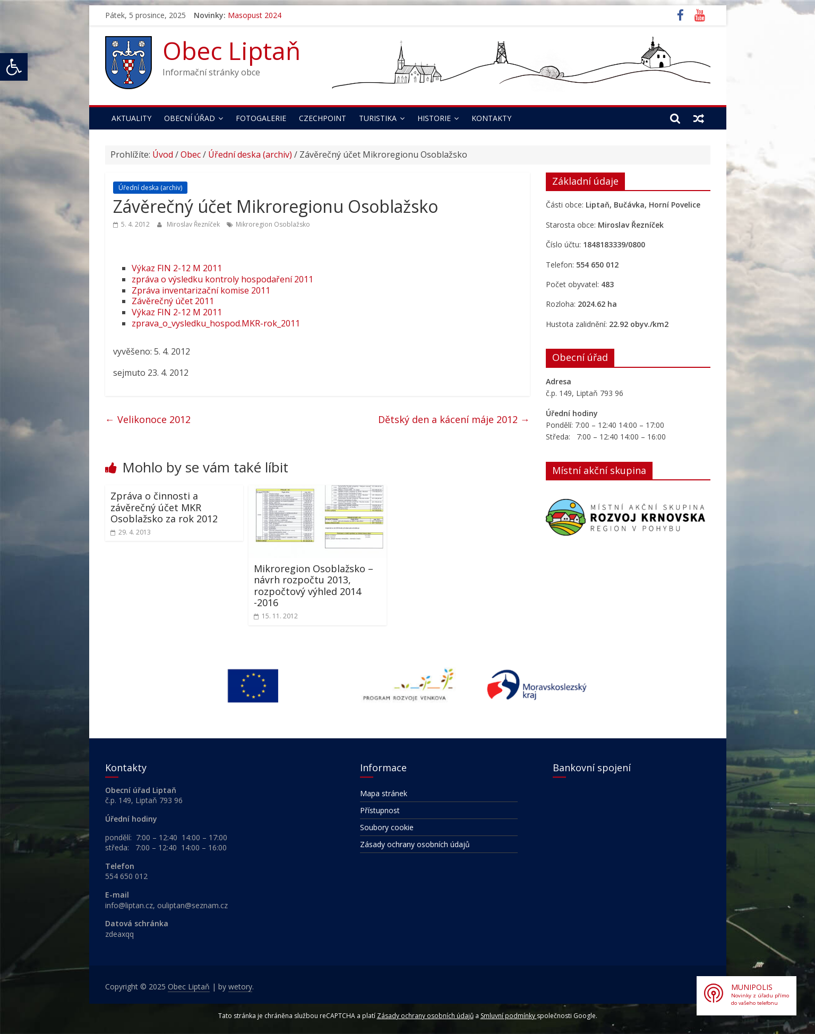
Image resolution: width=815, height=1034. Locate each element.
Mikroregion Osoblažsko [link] (273, 224)
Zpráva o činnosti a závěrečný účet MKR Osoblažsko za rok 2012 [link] (164, 507)
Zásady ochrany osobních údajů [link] (415, 844)
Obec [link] (191, 154)
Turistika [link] (378, 118)
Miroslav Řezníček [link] (194, 224)
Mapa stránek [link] (383, 793)
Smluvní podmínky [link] (509, 1015)
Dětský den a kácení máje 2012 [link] (454, 419)
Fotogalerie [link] (261, 118)
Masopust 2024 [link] (254, 15)
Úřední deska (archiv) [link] (250, 154)
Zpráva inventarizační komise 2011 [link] (201, 290)
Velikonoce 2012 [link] (148, 419)
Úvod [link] (162, 154)
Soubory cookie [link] (387, 827)
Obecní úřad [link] (189, 118)
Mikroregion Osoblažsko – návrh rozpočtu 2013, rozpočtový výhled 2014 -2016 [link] (313, 585)
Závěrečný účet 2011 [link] (173, 301)
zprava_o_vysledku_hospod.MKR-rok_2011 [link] (216, 323)
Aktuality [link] (131, 118)
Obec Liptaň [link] (231, 50)
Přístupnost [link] (380, 810)
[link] (14, 67)
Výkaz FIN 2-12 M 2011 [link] (177, 268)
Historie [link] (434, 118)
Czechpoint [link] (322, 118)
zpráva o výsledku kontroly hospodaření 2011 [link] (222, 279)
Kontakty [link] (491, 118)
